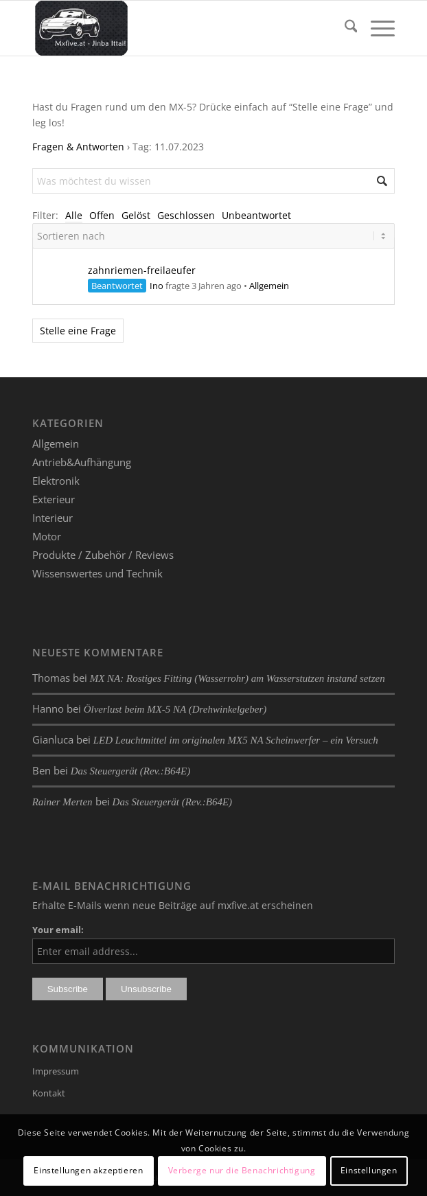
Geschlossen (186, 215)
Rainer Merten (62, 801)
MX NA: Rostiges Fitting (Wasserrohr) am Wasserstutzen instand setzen (237, 678)
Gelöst (136, 215)
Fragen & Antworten (78, 146)
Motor (46, 536)
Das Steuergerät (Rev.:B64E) (131, 771)
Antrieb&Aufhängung (81, 462)
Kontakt (48, 1093)
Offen (102, 215)
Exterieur (53, 499)
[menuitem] (344, 28)
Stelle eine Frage (78, 330)
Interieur (52, 518)
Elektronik (56, 480)
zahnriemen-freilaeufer (142, 270)
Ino (156, 285)
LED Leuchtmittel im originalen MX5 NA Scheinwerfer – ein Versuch (235, 740)
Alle (73, 215)
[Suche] (344, 28)
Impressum (55, 1071)
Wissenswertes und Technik (97, 573)
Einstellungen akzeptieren (88, 1170)
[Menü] (376, 28)
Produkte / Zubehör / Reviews (103, 555)
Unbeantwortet (256, 215)
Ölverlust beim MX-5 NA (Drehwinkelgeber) (175, 709)
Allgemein (269, 285)
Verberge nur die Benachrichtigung (242, 1170)
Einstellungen (369, 1170)
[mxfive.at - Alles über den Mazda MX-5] (177, 28)
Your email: (58, 929)
